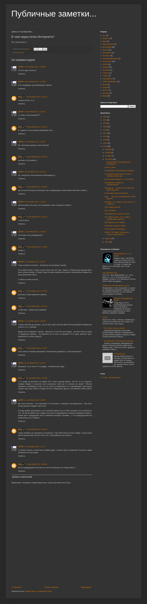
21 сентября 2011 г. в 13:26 (35, 202)
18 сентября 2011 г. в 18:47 (36, 127)
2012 (105, 143)
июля (107, 242)
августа (108, 238)
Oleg (20, 97)
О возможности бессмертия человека (119, 171)
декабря (108, 149)
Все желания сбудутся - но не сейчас (119, 179)
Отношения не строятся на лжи (117, 214)
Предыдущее (86, 587)
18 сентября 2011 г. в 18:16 (35, 112)
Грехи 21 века (110, 167)
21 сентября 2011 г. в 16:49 (36, 429)
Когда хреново (108, 44)
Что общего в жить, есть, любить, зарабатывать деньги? (118, 218)
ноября (108, 153)
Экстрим (105, 93)
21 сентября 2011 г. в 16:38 (35, 400)
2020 (105, 123)
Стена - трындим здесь (111, 378)
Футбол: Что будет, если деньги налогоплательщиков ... (117, 233)
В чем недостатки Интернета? (116, 193)
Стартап (105, 73)
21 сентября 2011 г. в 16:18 (36, 291)
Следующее (16, 587)
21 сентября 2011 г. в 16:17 (35, 262)
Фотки (104, 84)
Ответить (21, 74)
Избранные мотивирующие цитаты (116, 286)
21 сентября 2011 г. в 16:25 (35, 321)
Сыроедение (107, 79)
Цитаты (105, 90)
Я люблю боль (119, 354)
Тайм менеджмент (109, 81)
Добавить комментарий (22, 477)
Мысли (105, 50)
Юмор (104, 96)
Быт (104, 36)
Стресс (105, 76)
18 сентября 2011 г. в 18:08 (35, 67)
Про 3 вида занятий (112, 207)
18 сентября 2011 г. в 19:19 (35, 172)
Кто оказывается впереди (115, 229)
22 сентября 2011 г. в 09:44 (36, 464)
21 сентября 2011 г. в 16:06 (35, 232)
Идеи (104, 41)
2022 (105, 120)
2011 (105, 146)
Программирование (110, 59)
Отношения (107, 53)
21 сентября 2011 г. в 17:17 (35, 447)
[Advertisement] (51, 565)
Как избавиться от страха (115, 222)
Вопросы (21, 52)
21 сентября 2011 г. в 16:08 (36, 247)
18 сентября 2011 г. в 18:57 (35, 142)
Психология (107, 61)
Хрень (104, 87)
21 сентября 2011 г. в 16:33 (36, 378)
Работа (105, 64)
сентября (109, 159)
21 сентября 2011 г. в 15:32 (36, 217)
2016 (105, 136)
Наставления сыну (109, 273)
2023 (105, 117)
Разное (105, 67)
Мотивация (106, 47)
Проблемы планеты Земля (115, 226)
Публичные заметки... (53, 13)
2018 (105, 130)
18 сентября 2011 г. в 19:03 (36, 157)
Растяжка (106, 70)
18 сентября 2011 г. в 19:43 (36, 187)
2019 (105, 127)
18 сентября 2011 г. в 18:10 (36, 97)
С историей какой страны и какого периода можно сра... (118, 175)
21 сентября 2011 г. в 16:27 (36, 348)
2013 (105, 140)
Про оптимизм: (110, 211)
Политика (106, 56)
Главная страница (51, 587)
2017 (105, 133)
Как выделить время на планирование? (114, 184)
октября (108, 156)
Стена (104, 317)
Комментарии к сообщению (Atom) (38, 591)
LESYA (21, 67)
